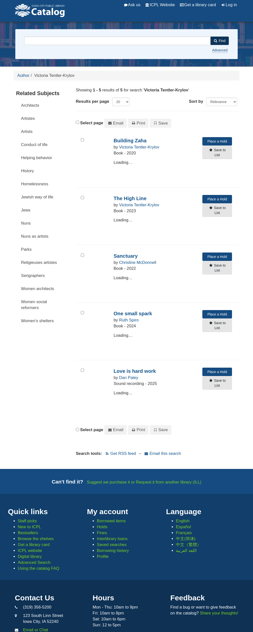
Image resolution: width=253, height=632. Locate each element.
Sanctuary (126, 256)
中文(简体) (185, 538)
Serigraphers (33, 275)
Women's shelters (37, 320)
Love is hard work (135, 371)
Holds (102, 527)
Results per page (92, 101)
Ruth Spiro (129, 320)
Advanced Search (34, 562)
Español (183, 527)
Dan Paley (128, 377)
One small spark (133, 313)
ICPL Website (160, 4)
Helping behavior (36, 157)
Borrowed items (111, 521)
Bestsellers (28, 532)
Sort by (196, 101)
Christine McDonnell (137, 262)
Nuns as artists (34, 236)
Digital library (30, 556)
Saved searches (111, 544)
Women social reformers (34, 304)
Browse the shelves (36, 538)
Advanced (220, 50)
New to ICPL (29, 527)
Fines (102, 532)
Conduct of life (34, 144)
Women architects (37, 288)
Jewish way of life (37, 197)
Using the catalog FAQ (38, 568)
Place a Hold (217, 141)
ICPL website (30, 550)
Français (184, 532)
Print (138, 123)
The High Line (130, 198)
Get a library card (198, 4)
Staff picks (27, 521)
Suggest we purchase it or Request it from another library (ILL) (144, 482)
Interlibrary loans (112, 538)
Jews (25, 210)
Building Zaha (130, 140)
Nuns (26, 223)
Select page (91, 123)
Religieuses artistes (39, 262)
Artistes (28, 118)
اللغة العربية (186, 550)
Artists (27, 131)
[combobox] (117, 41)
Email (115, 123)
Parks (26, 249)
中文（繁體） (188, 544)
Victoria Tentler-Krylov (139, 147)
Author (23, 75)
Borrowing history (113, 550)
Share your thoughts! (219, 613)
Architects (30, 105)
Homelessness (34, 184)
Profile (103, 556)
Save (160, 123)
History (27, 171)
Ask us (132, 4)
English (183, 521)
